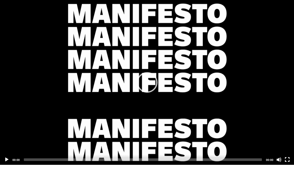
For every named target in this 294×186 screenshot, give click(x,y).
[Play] (6, 159)
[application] (147, 82)
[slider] (143, 159)
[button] (147, 82)
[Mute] (279, 159)
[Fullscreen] (287, 159)
